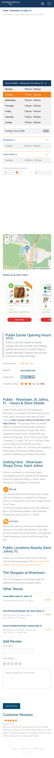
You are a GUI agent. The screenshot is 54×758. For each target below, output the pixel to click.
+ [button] (7, 238)
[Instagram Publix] (29, 377)
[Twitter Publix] (26, 377)
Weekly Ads (38, 748)
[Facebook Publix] (22, 377)
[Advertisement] (27, 50)
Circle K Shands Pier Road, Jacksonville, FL (22, 626)
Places (14, 748)
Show (46, 131)
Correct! (11, 172)
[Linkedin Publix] (33, 377)
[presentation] (25, 697)
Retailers (25, 748)
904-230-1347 (27, 363)
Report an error (42, 173)
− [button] (7, 242)
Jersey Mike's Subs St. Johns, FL (17, 596)
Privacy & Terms (27, 752)
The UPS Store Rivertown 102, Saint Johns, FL (24, 611)
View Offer (19, 320)
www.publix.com (28, 370)
